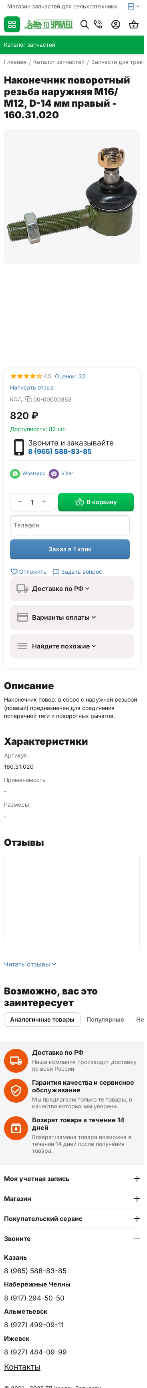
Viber (61, 473)
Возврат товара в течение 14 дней (78, 1123)
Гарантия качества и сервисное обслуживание (83, 1086)
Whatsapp (29, 473)
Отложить (28, 572)
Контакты (22, 1367)
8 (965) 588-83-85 (60, 451)
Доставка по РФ (57, 1052)
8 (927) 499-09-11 (34, 1325)
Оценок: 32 (70, 376)
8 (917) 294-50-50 (34, 1298)
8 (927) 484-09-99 (35, 1352)
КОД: (17, 399)
